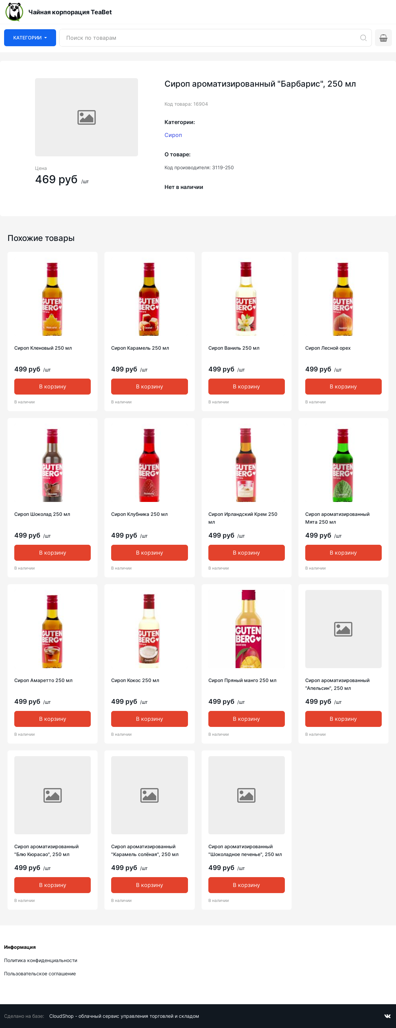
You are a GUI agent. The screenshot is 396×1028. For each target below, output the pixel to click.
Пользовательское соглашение (40, 973)
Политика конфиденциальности (40, 960)
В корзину (52, 386)
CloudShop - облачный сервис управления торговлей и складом (124, 1016)
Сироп (173, 135)
